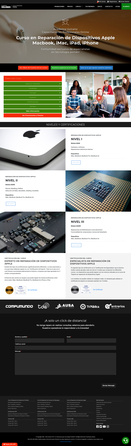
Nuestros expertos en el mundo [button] (64, 68)
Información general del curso (14, 402)
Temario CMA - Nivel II (72, 423)
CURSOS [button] (78, 6)
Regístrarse (98, 406)
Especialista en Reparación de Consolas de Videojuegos (49, 415)
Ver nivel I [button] (76, 162)
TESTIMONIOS (90, 6)
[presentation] (29, 379)
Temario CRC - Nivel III (42, 425)
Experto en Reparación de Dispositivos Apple (77, 413)
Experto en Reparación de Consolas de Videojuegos (48, 413)
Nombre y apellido (21, 336)
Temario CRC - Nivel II (42, 423)
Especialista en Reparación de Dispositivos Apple (78, 415)
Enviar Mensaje (109, 385)
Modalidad (33, 88)
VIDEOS (99, 6)
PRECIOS (70, 6)
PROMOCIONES (59, 6)
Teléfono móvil (20, 344)
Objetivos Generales (32, 84)
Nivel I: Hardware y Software (14, 404)
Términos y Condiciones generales (104, 418)
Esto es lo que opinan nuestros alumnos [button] (96, 68)
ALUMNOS (126, 6)
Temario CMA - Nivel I (71, 421)
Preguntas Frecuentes (101, 414)
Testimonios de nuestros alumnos (103, 402)
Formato (32, 93)
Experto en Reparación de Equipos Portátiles (18, 413)
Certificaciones (32, 102)
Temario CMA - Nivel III (72, 425)
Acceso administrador (101, 420)
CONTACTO (109, 6)
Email (69, 336)
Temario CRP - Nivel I (12, 421)
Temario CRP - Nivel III (13, 425)
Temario (33, 106)
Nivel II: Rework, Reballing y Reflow (15, 406)
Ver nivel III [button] (76, 245)
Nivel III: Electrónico (12, 408)
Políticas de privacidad (101, 416)
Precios (98, 410)
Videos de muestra (100, 404)
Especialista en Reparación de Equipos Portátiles (19, 415)
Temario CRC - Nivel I (42, 421)
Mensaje (18, 351)
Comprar (98, 412)
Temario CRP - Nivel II (12, 423)
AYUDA (118, 6)
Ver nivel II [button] (10, 204)
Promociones (99, 408)
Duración (32, 97)
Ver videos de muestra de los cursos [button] (33, 68)
